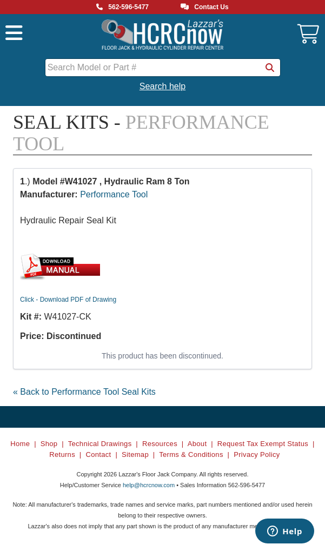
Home (20, 444)
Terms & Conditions (191, 454)
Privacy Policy (257, 454)
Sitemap (135, 454)
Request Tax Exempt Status (262, 444)
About (197, 444)
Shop (49, 444)
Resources (159, 444)
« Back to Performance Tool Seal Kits (84, 391)
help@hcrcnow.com (149, 485)
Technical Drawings (100, 444)
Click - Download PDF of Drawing (68, 299)
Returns (62, 454)
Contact (98, 454)
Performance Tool (114, 194)
